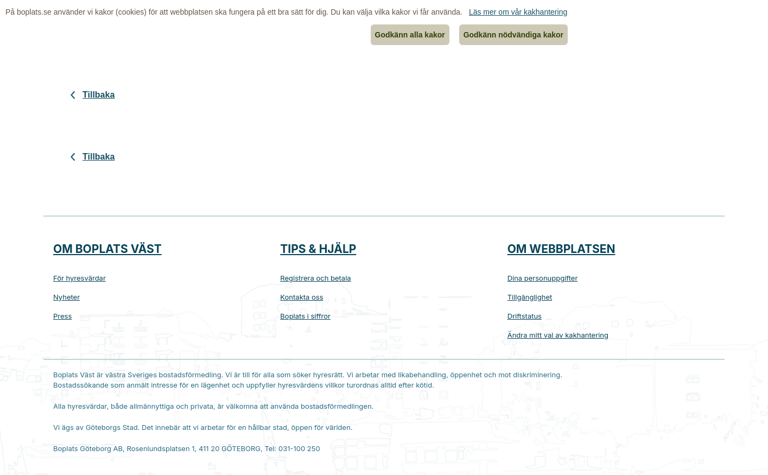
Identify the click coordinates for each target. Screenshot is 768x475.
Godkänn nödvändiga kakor (513, 34)
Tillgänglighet (530, 297)
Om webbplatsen (561, 249)
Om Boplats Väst (107, 249)
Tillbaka (98, 94)
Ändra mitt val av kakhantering (557, 335)
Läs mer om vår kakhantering (518, 12)
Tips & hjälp (318, 249)
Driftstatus (524, 316)
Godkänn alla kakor (410, 34)
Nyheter (66, 297)
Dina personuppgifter (542, 278)
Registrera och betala (315, 278)
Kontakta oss (301, 297)
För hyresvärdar (79, 278)
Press (62, 316)
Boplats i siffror (305, 316)
